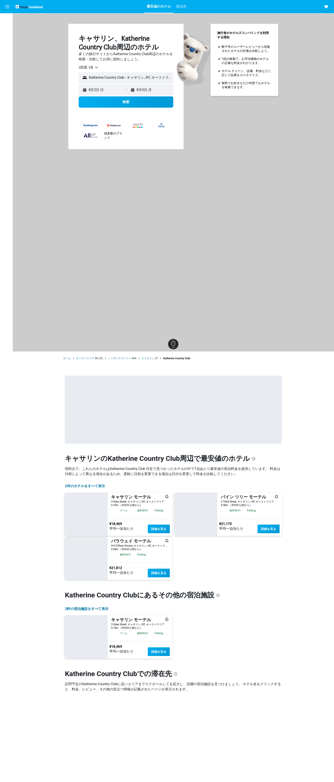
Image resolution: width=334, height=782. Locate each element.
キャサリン (149, 358)
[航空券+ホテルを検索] (7, 47)
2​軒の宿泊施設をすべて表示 (88, 609)
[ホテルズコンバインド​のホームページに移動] (29, 6)
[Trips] (7, 68)
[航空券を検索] (7, 20)
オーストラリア (86, 358)
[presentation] (255, 459)
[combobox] (90, 67)
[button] (7, 6)
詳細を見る (160, 529)
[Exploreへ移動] (7, 56)
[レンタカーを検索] (7, 38)
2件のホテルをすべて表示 (86, 486)
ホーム (68, 358)
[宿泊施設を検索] (7, 29)
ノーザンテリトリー (120, 358)
